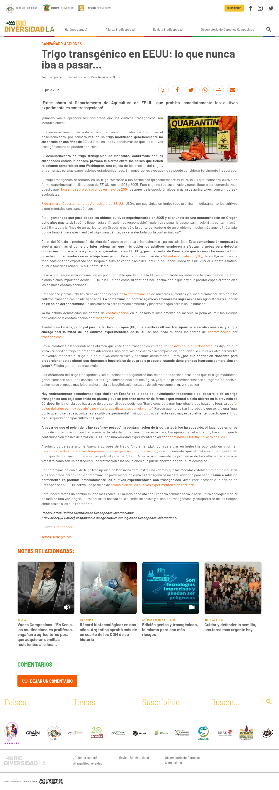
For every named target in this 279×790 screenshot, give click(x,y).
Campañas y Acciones (61, 43)
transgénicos (104, 318)
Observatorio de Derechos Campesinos (227, 29)
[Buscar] (236, 702)
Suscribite (234, 8)
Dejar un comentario (47, 681)
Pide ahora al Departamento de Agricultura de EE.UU (82, 203)
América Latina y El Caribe (159, 620)
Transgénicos (62, 537)
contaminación (117, 313)
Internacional (213, 620)
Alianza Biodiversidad (120, 29)
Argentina (86, 620)
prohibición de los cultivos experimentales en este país (153, 485)
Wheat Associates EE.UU (182, 256)
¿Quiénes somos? (76, 29)
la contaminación (137, 294)
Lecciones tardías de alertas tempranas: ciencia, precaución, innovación (98, 451)
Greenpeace (54, 77)
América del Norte (108, 77)
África (21, 620)
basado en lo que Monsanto (191, 346)
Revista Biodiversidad (168, 29)
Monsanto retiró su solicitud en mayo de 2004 (94, 189)
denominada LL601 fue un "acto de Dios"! (196, 437)
